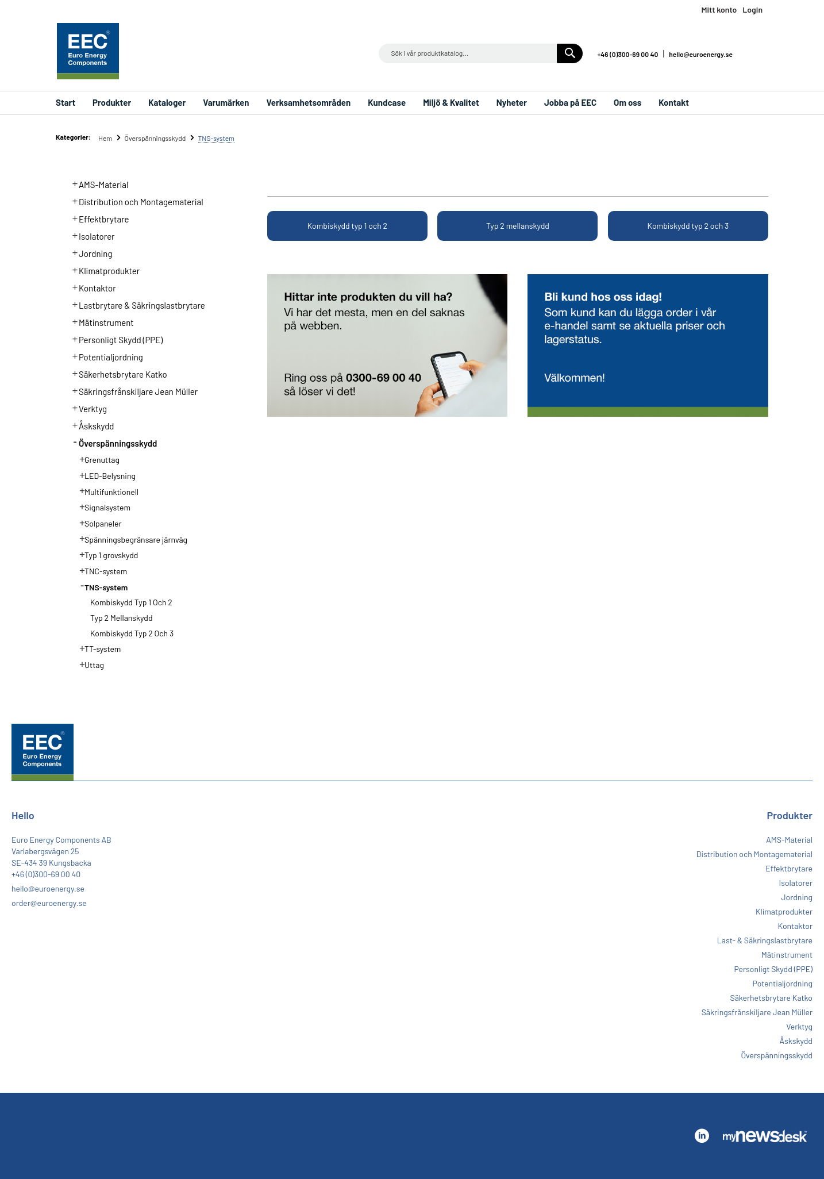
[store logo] (88, 51)
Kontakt (674, 102)
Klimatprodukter (103, 269)
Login (752, 9)
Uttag (88, 664)
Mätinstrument (100, 321)
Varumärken (226, 102)
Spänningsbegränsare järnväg (129, 539)
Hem (106, 138)
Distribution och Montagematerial (134, 200)
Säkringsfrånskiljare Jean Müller (132, 390)
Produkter (112, 102)
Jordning (89, 252)
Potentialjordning (104, 355)
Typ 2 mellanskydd (517, 226)
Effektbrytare (97, 217)
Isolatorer (90, 235)
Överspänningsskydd (155, 138)
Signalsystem (101, 506)
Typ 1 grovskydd (105, 554)
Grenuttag (96, 459)
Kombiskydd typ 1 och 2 (347, 226)
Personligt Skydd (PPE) (114, 338)
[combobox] (481, 53)
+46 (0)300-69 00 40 (627, 54)
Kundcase (387, 102)
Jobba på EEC (570, 102)
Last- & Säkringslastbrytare (765, 940)
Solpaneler (97, 522)
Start (65, 102)
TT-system (96, 648)
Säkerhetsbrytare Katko (116, 373)
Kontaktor (91, 286)
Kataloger (167, 102)
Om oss (627, 102)
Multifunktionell (105, 491)
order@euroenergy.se (49, 903)
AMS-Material (97, 183)
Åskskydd (90, 424)
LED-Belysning (104, 475)
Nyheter (511, 102)
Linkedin (757, 53)
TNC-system (99, 570)
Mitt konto (719, 9)
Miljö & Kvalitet (451, 102)
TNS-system (100, 586)
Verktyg (86, 407)
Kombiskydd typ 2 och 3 (688, 226)
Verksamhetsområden (308, 102)
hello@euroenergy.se (701, 54)
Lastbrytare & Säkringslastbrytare (135, 304)
